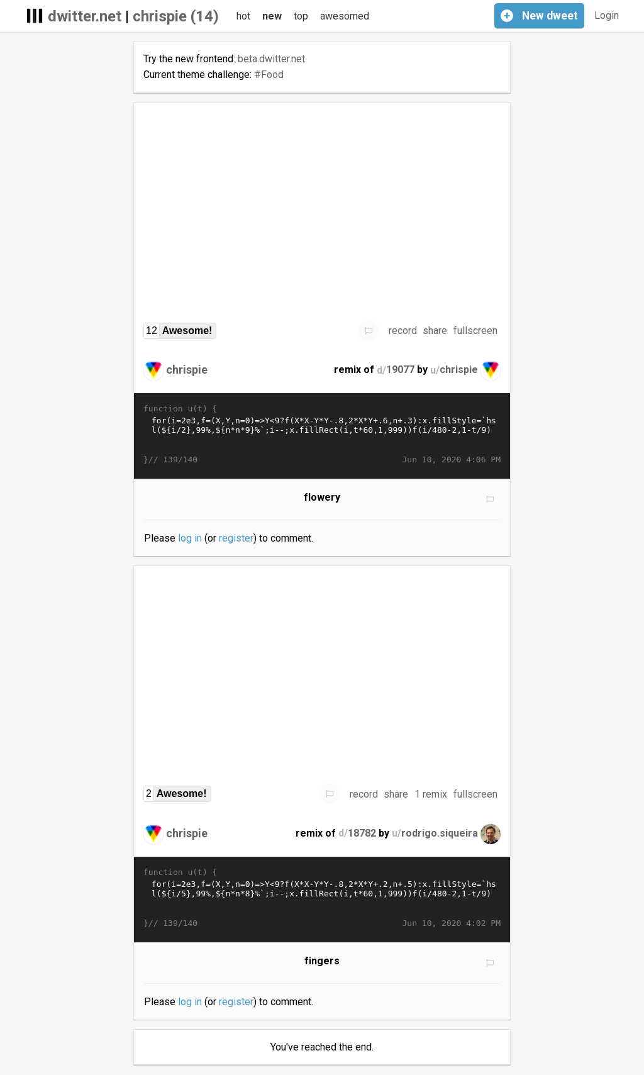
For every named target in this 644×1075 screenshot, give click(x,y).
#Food (269, 75)
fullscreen (475, 331)
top (301, 16)
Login (606, 15)
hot (243, 16)
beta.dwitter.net (271, 59)
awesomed (344, 16)
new (272, 16)
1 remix (430, 794)
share (435, 331)
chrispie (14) (176, 16)
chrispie (187, 369)
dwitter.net (84, 16)
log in (190, 538)
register (236, 538)
